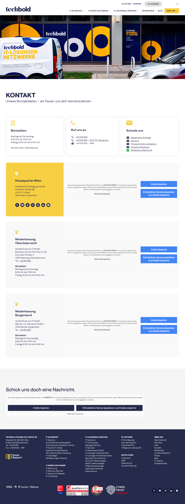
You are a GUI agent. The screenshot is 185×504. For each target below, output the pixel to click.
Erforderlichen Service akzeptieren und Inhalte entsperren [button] (159, 193)
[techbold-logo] (18, 8)
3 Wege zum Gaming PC (131, 448)
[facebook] (17, 205)
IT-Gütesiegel (51, 456)
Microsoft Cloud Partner (95, 458)
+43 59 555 (126, 4)
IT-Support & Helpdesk (55, 473)
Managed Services (92, 445)
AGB (123, 460)
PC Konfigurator (128, 440)
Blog (156, 458)
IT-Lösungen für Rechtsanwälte (98, 456)
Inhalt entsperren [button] (159, 184)
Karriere (135, 141)
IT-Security (50, 440)
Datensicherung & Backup (57, 450)
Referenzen (159, 450)
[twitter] (33, 205)
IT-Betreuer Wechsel (54, 471)
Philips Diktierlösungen (94, 466)
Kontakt (157, 448)
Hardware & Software (94, 469)
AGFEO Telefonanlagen (95, 463)
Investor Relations (140, 147)
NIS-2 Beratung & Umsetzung (58, 453)
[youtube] (22, 205)
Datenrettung (91, 471)
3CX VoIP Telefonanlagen (95, 461)
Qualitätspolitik (160, 463)
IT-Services (89, 448)
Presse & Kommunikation (144, 144)
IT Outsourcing (91, 443)
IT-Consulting (51, 476)
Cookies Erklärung (128, 466)
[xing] (48, 205)
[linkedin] (43, 205)
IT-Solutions (90, 440)
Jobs (156, 445)
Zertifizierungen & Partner (56, 458)
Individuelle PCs (128, 445)
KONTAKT (137, 4)
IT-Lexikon (158, 461)
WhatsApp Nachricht (141, 150)
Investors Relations (162, 453)
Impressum (126, 458)
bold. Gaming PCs (128, 443)
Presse (157, 456)
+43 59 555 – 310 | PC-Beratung (91, 140)
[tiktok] (28, 205)
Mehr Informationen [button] (102, 194)
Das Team (158, 443)
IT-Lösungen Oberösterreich (97, 453)
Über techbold (160, 440)
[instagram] (38, 205)
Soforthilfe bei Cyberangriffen (58, 443)
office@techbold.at (20, 443)
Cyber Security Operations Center (60, 445)
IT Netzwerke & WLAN (94, 450)
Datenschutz (126, 463)
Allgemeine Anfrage (141, 137)
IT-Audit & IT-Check (54, 448)
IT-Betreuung (51, 468)
